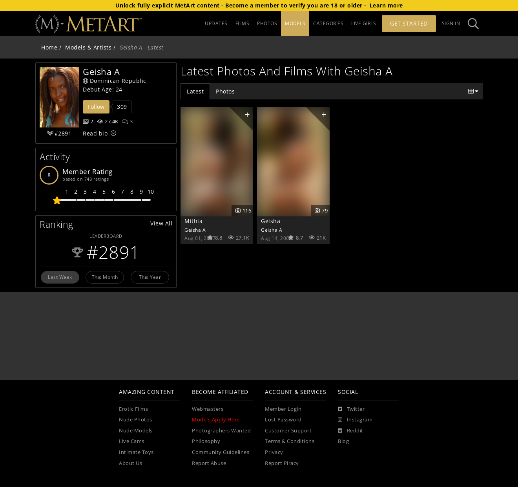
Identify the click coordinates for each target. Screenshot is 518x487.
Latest (195, 91)
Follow (96, 106)
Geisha (270, 221)
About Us (130, 463)
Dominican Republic (114, 80)
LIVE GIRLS (363, 23)
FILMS (242, 23)
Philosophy (206, 441)
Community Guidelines (220, 452)
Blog (343, 441)
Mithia (193, 221)
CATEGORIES (328, 23)
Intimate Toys (136, 452)
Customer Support (288, 430)
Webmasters (207, 409)
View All (161, 223)
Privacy (274, 452)
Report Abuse (209, 463)
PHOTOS (267, 23)
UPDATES (216, 23)
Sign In (451, 23)
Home (49, 47)
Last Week (60, 277)
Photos (225, 91)
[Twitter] (351, 409)
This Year (150, 277)
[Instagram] (355, 419)
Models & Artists (88, 47)
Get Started (409, 23)
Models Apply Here (216, 419)
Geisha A (195, 230)
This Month (105, 277)
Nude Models (136, 430)
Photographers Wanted (221, 430)
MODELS (295, 23)
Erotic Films (133, 409)
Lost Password (283, 419)
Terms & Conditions (289, 441)
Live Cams (131, 441)
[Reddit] (350, 430)
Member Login (283, 409)
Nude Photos (135, 419)
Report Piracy (282, 463)
